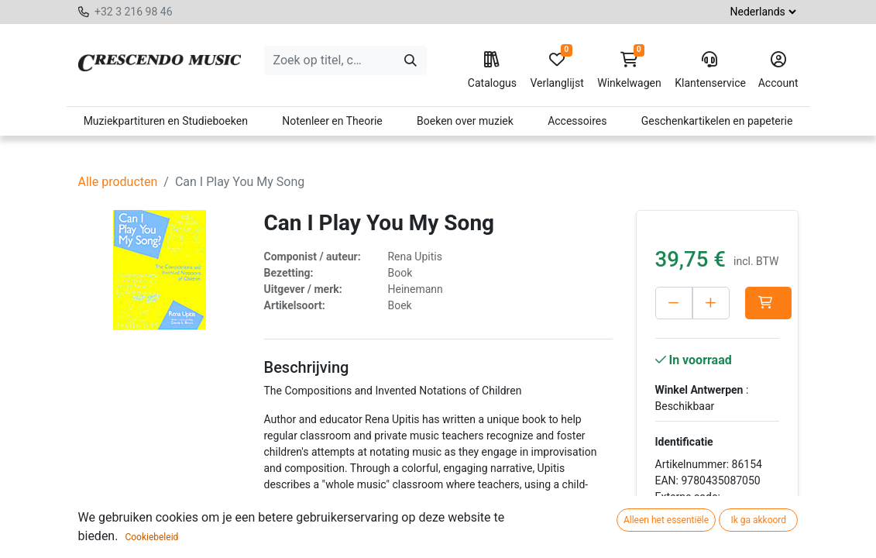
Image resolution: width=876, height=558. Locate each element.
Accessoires (577, 121)
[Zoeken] (410, 60)
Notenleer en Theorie (332, 121)
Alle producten (118, 181)
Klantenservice (709, 70)
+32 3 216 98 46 (133, 11)
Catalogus (492, 70)
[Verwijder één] (673, 303)
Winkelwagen (629, 70)
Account (778, 70)
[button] (768, 303)
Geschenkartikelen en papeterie (717, 121)
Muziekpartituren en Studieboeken (166, 121)
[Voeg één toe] (711, 303)
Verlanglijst (556, 70)
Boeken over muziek (465, 121)
